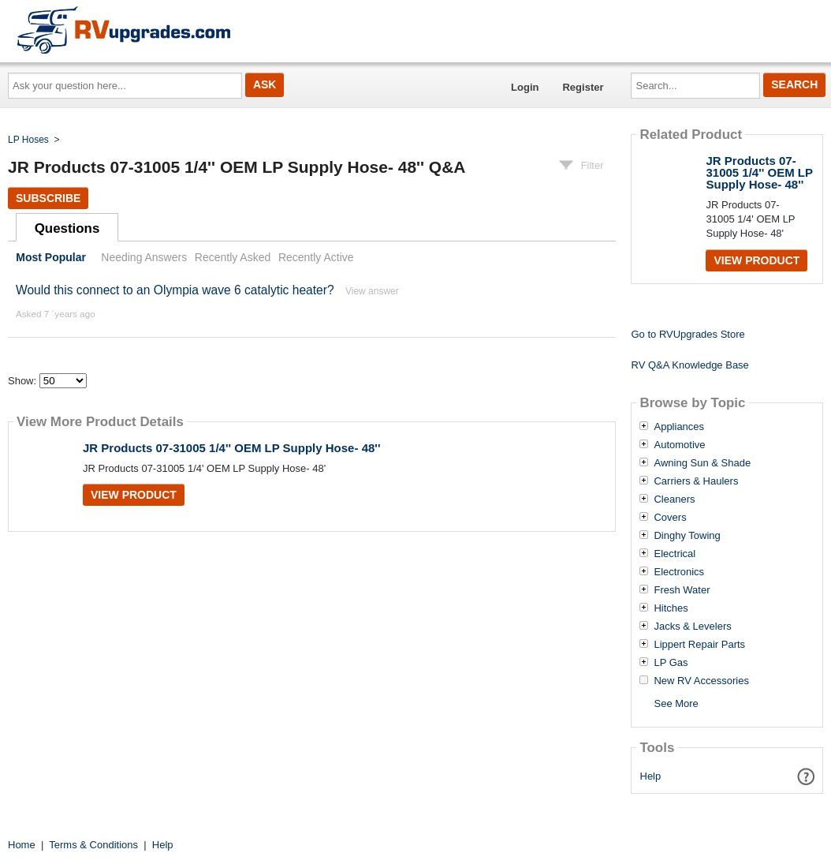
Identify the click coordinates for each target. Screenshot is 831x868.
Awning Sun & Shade (702, 463)
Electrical (674, 553)
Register (582, 87)
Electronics (679, 572)
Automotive (679, 445)
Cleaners (674, 499)
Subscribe (48, 198)
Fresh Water (682, 590)
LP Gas (671, 662)
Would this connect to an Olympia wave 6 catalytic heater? (175, 290)
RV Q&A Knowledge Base (689, 365)
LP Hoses (28, 139)
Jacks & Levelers (692, 626)
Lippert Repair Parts (699, 644)
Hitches (671, 608)
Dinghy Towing (687, 535)
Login (524, 87)
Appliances (679, 426)
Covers (670, 517)
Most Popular (51, 257)
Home (21, 845)
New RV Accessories (701, 681)
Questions (67, 228)
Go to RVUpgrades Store (687, 334)
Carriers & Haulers (696, 481)
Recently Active (316, 257)
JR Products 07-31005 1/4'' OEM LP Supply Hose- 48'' (231, 448)
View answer (372, 291)
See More (676, 703)
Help (650, 776)
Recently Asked (232, 257)
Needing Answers (144, 257)
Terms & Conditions (93, 845)
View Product (134, 494)
